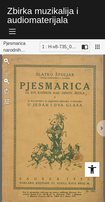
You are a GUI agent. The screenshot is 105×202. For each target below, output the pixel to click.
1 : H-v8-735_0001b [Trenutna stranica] (61, 46)
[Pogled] (97, 47)
